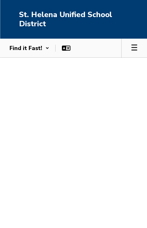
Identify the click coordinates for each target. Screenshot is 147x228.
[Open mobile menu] (134, 48)
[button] (29, 48)
